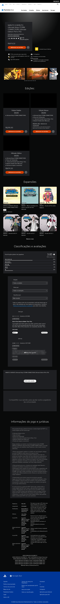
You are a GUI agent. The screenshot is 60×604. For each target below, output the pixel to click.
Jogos (6, 4)
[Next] (56, 72)
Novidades (24, 8)
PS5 (10, 4)
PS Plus (18, 4)
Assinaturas (45, 8)
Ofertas (38, 8)
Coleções (31, 8)
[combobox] (30, 281)
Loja (34, 4)
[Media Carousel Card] (14, 72)
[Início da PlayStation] (2, 4)
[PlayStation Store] (8, 8)
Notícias (29, 4)
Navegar (53, 8)
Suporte (39, 4)
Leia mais (15, 328)
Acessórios (24, 4)
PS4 (13, 4)
